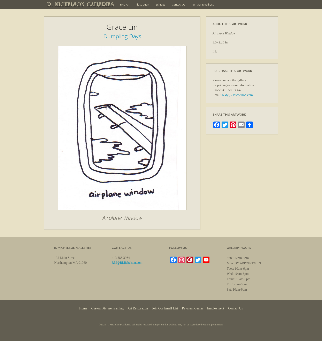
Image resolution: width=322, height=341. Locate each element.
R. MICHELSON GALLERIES (80, 4)
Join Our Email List (203, 4)
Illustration (142, 4)
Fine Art (124, 4)
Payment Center (192, 308)
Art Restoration (138, 308)
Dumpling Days (122, 36)
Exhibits (160, 4)
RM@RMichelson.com (237, 95)
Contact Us (178, 4)
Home (83, 308)
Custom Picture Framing (107, 308)
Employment (215, 308)
